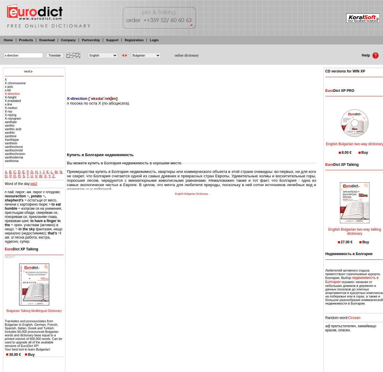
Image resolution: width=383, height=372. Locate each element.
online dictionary (187, 55)
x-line (8, 104)
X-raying (10, 115)
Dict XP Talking (21, 249)
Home (8, 40)
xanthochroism (15, 154)
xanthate (11, 122)
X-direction (12, 93)
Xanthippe (12, 139)
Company (68, 40)
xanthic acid (13, 129)
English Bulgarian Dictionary (191, 193)
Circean (354, 318)
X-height (10, 97)
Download (47, 40)
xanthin (10, 132)
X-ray (8, 111)
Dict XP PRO (339, 91)
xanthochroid (14, 150)
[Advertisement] (191, 78)
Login (154, 40)
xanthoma (12, 161)
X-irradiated (13, 100)
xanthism (11, 143)
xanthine (10, 136)
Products (26, 40)
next (27, 71)
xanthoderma (14, 157)
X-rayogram (13, 118)
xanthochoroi (14, 146)
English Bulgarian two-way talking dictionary (354, 228)
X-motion (11, 108)
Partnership (91, 40)
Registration (134, 40)
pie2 (34, 184)
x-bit (8, 90)
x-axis (9, 86)
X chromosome (15, 83)
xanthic (10, 125)
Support (112, 40)
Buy (31, 355)
